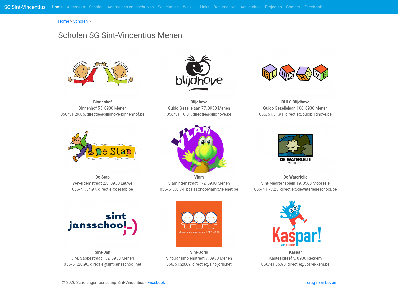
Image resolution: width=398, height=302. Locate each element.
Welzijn (189, 7)
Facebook (313, 7)
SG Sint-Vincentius (25, 7)
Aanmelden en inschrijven (131, 7)
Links (204, 7)
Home (58, 6)
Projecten (273, 7)
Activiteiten (250, 7)
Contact (293, 7)
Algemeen (76, 7)
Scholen (96, 7)
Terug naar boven (320, 282)
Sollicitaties (168, 7)
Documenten (225, 7)
